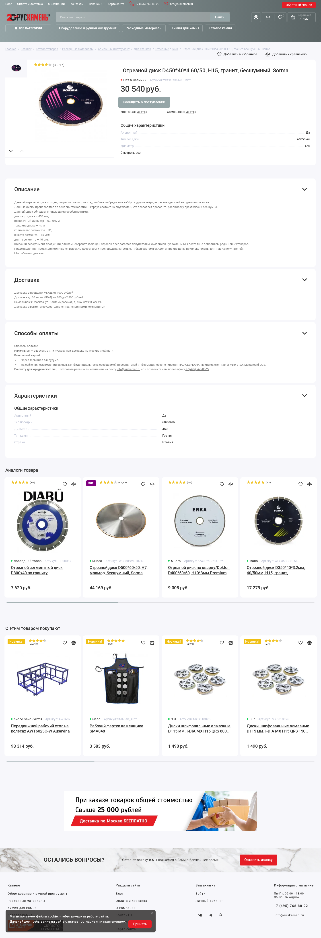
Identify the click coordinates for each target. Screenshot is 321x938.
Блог (119, 893)
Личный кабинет (209, 901)
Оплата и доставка (131, 901)
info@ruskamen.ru (181, 4)
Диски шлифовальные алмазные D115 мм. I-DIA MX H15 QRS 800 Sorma (199, 729)
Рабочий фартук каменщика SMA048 (116, 729)
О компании (126, 908)
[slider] (43, 64)
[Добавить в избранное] (238, 54)
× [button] (152, 912)
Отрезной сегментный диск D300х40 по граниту (37, 570)
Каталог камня (220, 28)
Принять (140, 924)
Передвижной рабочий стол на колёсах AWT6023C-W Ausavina (40, 729)
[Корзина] (302, 17)
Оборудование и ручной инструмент (38, 893)
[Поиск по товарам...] (134, 17)
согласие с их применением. (103, 921)
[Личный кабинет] (256, 17)
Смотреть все (130, 152)
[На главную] (28, 17)
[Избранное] (280, 17)
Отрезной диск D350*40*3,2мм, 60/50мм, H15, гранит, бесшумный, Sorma (276, 570)
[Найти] (219, 17)
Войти (200, 893)
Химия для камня (22, 908)
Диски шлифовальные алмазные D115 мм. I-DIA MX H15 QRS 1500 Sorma (278, 729)
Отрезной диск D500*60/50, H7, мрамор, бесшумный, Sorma (119, 570)
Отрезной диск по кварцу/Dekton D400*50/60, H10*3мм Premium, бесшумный (199, 570)
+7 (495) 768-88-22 (147, 4)
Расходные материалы (26, 901)
